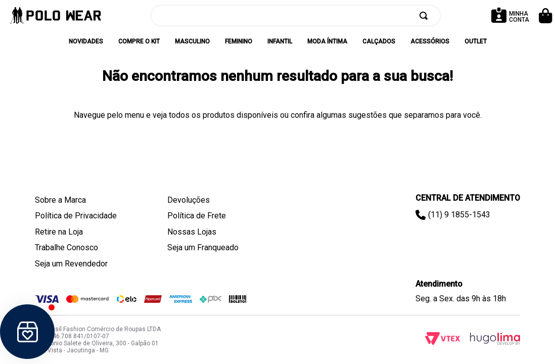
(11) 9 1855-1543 (459, 214)
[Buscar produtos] (426, 15)
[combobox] (296, 15)
